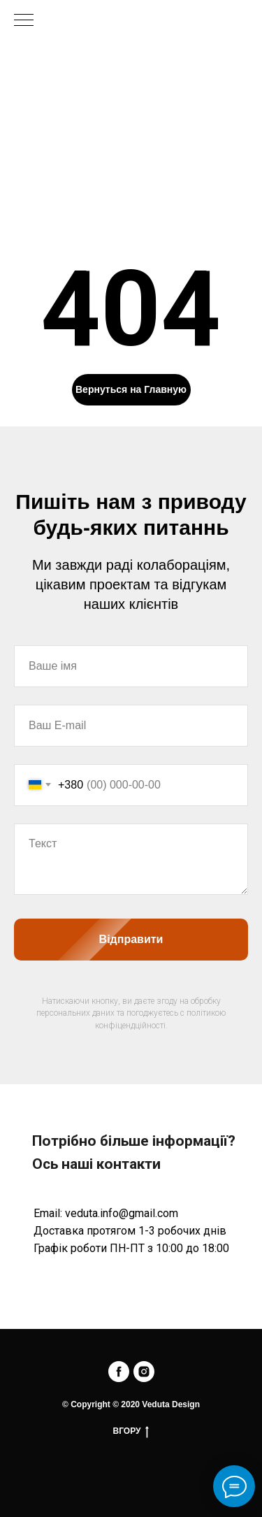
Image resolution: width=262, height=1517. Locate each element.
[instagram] (143, 1371)
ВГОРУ (131, 1431)
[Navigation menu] (24, 21)
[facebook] (118, 1371)
